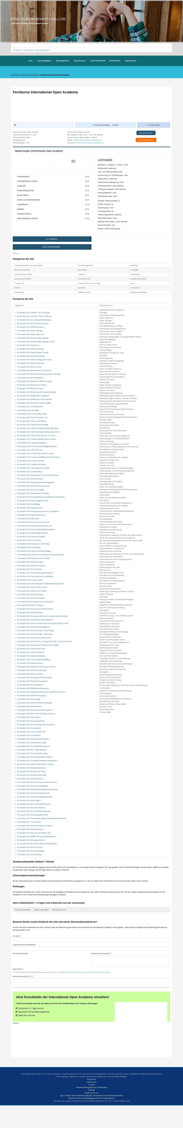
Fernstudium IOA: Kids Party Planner (31, 666)
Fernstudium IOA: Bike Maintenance (31, 394)
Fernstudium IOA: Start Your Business (31, 826)
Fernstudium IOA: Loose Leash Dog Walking (34, 673)
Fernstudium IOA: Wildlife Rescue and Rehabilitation (37, 855)
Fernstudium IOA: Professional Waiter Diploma (35, 774)
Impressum (91, 1101)
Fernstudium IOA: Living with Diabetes (32, 669)
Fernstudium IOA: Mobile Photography (32, 710)
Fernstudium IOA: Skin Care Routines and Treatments (37, 800)
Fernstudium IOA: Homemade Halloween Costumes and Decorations (43, 628)
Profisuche (17, 50)
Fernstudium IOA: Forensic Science (30, 591)
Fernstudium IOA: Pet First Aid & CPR (31, 747)
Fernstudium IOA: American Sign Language (33, 342)
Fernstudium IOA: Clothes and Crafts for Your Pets (36, 442)
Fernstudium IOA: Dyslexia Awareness (32, 524)
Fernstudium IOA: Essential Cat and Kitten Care (35, 535)
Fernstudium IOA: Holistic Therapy (30, 617)
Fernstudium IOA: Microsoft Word (30, 699)
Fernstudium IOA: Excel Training (29, 550)
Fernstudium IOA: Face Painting (29, 558)
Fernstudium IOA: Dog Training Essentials (33, 509)
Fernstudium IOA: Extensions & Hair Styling (34, 554)
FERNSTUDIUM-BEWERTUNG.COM (39, 19)
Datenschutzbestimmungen (104, 993)
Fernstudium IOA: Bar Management (30, 383)
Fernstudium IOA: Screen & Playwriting (32, 792)
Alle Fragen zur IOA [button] (59, 930)
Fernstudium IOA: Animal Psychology (31, 360)
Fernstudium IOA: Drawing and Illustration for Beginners (39, 520)
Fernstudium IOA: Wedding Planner (30, 848)
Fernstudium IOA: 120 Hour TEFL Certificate (34, 316)
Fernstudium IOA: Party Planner (29, 733)
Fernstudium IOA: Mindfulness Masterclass (33, 703)
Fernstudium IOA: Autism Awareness (31, 368)
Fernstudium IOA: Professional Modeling (33, 770)
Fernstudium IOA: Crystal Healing (30, 479)
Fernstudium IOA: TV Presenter (29, 841)
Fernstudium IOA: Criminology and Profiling (34, 476)
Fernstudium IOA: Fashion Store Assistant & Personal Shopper (41, 565)
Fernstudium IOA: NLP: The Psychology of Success (36, 729)
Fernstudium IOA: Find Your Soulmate (31, 576)
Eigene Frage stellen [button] (41, 930)
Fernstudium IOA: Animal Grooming (30, 353)
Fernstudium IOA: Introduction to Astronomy (34, 651)
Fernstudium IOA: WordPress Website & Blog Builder (37, 863)
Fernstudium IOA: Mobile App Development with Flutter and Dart (42, 706)
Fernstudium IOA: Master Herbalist (30, 688)
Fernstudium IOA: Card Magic (28, 416)
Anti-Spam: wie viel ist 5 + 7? (24, 998)
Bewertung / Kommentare (102, 974)
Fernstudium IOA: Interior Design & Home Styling (36, 643)
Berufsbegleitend (63, 61)
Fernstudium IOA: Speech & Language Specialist (35, 814)
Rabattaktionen (130, 61)
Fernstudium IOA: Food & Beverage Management (36, 584)
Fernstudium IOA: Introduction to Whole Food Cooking (38, 658)
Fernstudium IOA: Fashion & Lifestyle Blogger (35, 561)
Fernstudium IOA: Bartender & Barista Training (35, 386)
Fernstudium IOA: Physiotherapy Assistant (33, 755)
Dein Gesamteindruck (21, 974)
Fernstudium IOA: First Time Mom (30, 580)
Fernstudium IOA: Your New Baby (30, 874)
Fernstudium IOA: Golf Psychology (30, 606)
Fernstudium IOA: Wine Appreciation (31, 859)
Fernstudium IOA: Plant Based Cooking (32, 759)
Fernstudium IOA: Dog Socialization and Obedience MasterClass (42, 505)
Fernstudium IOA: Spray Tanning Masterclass (34, 822)
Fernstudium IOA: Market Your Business (32, 684)
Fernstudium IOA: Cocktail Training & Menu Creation (37, 446)
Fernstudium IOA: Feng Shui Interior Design (34, 569)
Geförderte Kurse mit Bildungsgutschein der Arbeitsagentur (91, 1120)
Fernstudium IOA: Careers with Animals (32, 427)
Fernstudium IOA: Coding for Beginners (32, 450)
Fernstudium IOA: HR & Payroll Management (34, 639)
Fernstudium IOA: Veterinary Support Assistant (35, 844)
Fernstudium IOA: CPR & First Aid (30, 457)
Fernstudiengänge (45, 61)
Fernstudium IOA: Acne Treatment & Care (33, 327)
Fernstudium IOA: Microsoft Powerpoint (32, 695)
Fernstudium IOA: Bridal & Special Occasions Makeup (37, 397)
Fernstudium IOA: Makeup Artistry (30, 677)
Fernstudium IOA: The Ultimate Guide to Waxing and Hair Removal (42, 837)
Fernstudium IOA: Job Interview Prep (31, 662)
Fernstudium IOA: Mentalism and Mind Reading (35, 692)
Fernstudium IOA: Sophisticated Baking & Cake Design (38, 807)
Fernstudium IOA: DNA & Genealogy (31, 498)
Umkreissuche (29, 50)
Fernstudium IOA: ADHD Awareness (31, 330)
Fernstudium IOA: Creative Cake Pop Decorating (36, 461)
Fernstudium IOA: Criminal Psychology (32, 472)
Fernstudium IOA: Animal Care (28, 349)
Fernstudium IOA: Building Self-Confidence (33, 401)
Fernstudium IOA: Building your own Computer (35, 405)
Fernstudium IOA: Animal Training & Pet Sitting (35, 364)
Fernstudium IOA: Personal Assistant (31, 736)
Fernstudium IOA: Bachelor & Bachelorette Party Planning (39, 379)
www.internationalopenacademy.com (91, 143)
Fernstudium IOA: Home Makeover (30, 625)
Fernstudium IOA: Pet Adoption (29, 744)
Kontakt (91, 1106)
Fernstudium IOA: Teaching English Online (33, 833)
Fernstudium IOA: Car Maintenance (30, 412)
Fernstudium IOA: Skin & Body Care (30, 796)
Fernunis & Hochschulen (29, 75)
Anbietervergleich (44, 50)
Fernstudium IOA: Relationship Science (32, 785)
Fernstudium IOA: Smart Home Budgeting (33, 803)
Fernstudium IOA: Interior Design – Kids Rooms (35, 647)
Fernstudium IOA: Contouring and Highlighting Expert (38, 453)
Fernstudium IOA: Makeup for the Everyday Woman (37, 680)
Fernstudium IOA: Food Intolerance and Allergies (36, 587)
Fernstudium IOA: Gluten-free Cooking (32, 602)
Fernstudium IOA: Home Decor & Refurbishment (35, 621)
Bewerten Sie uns (91, 1115)
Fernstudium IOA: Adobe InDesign (30, 334)
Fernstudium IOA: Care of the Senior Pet (32, 424)
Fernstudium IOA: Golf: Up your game (31, 610)
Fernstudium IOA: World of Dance (30, 867)
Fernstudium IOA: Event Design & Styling (33, 543)
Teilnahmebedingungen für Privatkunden (91, 1109)
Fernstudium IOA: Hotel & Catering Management (36, 632)
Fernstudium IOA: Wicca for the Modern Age (34, 852)
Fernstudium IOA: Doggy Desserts (30, 517)
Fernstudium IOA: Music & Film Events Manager (35, 718)
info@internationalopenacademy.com (88, 141)
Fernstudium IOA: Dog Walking (29, 513)
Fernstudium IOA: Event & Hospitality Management (37, 539)
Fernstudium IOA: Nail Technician (29, 721)
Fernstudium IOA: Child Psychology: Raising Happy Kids (38, 435)
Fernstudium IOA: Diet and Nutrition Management (36, 491)
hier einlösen (126, 1098)
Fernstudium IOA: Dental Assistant (30, 487)
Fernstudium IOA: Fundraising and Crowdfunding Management (41, 595)
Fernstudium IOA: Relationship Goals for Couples (36, 781)
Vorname (17, 957)
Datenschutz (18, 990)
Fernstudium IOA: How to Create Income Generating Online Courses (43, 636)
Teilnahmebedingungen (81, 993)
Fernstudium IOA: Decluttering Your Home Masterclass (38, 483)
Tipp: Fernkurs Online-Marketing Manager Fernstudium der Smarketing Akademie (91, 1118)
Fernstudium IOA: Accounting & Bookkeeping (34, 323)
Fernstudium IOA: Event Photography (31, 546)
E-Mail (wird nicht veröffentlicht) (25, 966)
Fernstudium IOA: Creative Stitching (31, 468)
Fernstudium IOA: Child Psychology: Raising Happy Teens (39, 438)
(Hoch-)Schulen (80, 61)
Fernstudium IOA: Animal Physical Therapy (33, 356)
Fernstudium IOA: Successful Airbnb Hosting (34, 829)
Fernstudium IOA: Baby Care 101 (29, 371)
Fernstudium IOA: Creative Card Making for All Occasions (39, 464)
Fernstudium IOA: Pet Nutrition (29, 751)
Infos (31, 61)
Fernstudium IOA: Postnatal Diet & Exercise (34, 762)
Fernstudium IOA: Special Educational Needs (34, 811)
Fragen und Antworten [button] (23, 930)
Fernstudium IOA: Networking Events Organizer (35, 725)
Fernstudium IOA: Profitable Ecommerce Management (38, 777)
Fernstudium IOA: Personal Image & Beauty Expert (36, 740)
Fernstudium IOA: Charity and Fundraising (33, 431)
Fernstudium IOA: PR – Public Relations (32, 766)
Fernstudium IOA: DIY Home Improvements (33, 494)
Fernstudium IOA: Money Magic (29, 714)
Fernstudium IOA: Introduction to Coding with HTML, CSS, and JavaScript (45, 654)
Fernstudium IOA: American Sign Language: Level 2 (36, 345)
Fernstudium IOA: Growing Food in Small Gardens (36, 613)
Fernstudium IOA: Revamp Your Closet (31, 788)
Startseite (15, 75)
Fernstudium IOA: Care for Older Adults (32, 420)
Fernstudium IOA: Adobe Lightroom (30, 338)
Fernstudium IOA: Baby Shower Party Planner (34, 375)
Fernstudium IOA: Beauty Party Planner (32, 390)
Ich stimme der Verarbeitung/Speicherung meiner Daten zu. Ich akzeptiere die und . (63, 993)
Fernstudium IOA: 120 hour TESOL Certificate (35, 319)
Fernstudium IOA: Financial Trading (30, 572)
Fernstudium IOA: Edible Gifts (28, 528)
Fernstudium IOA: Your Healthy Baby (31, 870)
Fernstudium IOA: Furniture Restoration (32, 599)
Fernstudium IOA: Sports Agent (29, 818)
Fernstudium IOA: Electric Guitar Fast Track (34, 531)
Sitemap (91, 1112)
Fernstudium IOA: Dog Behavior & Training (33, 502)
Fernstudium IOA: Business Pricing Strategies (34, 409)
